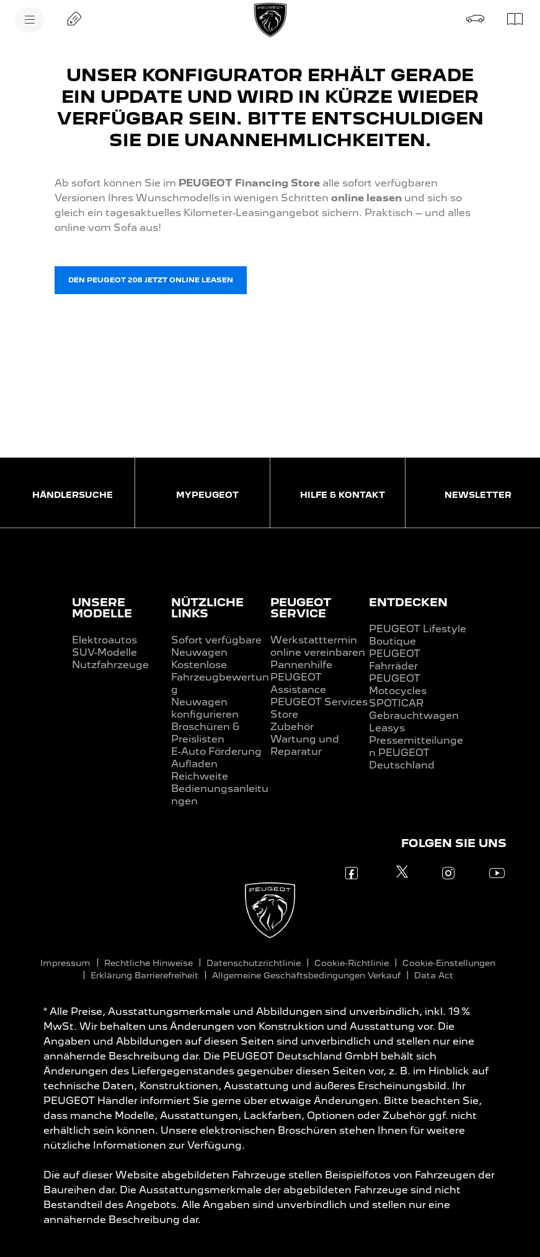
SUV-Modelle (104, 652)
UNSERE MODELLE (102, 608)
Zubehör (292, 727)
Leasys (387, 728)
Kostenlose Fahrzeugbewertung (220, 677)
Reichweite (199, 776)
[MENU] (29, 19)
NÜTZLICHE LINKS (207, 608)
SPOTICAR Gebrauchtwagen (414, 709)
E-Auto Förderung (216, 751)
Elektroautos (104, 640)
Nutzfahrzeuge (110, 665)
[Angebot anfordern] (74, 18)
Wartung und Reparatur (304, 745)
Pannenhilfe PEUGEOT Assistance (301, 677)
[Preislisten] (515, 18)
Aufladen (194, 764)
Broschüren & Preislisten (205, 733)
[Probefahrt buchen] (475, 18)
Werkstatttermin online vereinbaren (317, 646)
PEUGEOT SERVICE (300, 608)
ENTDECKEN (408, 602)
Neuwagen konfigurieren (205, 708)
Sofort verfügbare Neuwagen (216, 646)
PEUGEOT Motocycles (398, 684)
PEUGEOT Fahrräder (394, 660)
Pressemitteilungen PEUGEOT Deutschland (416, 752)
